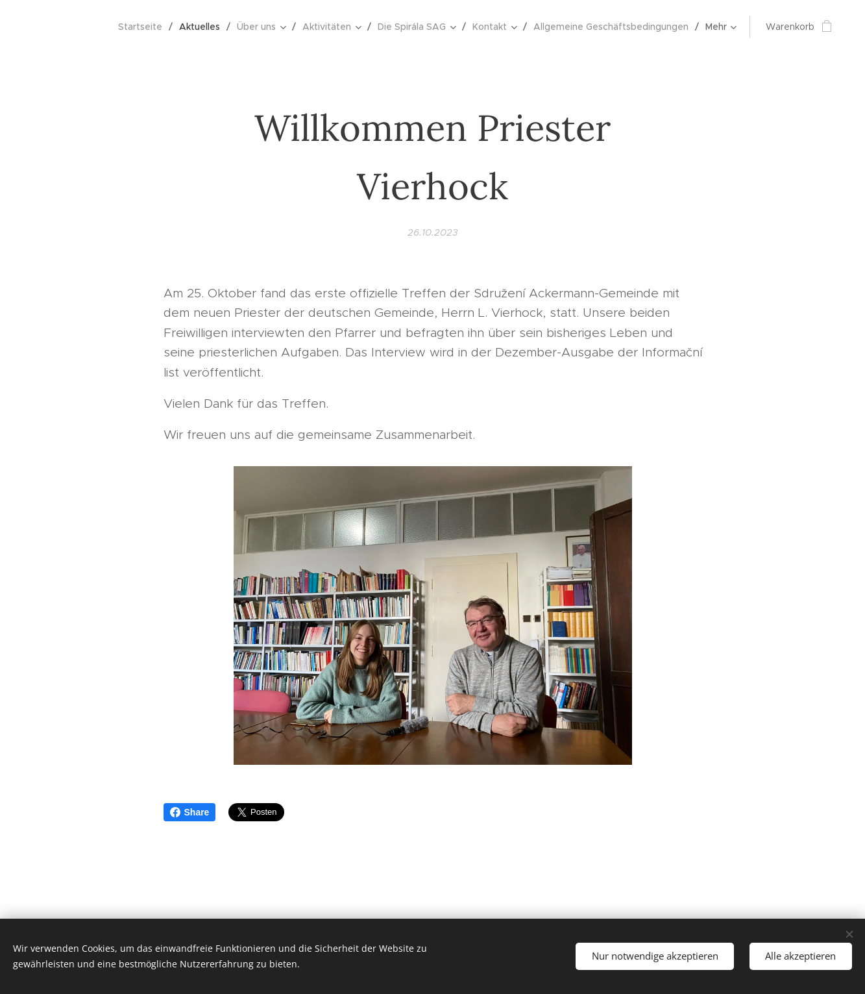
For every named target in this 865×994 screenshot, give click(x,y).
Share (190, 812)
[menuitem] (144, 26)
